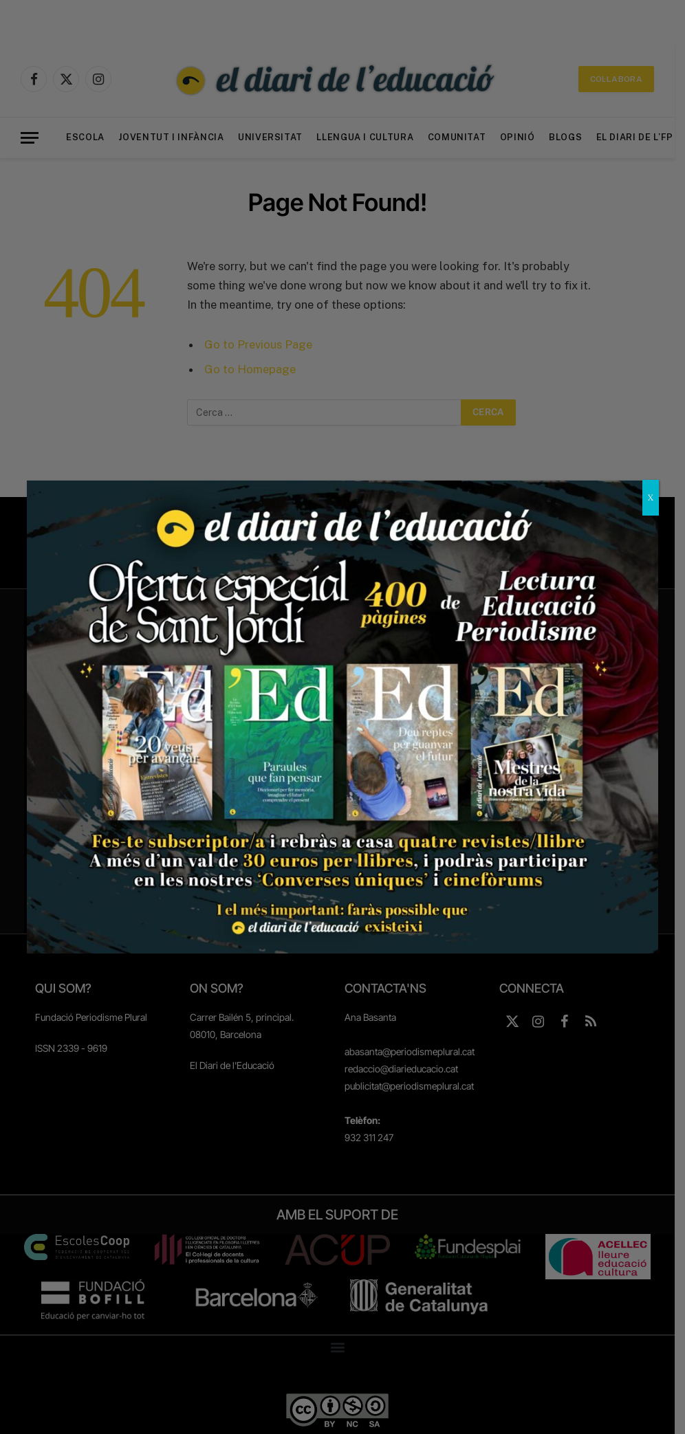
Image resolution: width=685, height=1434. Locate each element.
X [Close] (650, 497)
